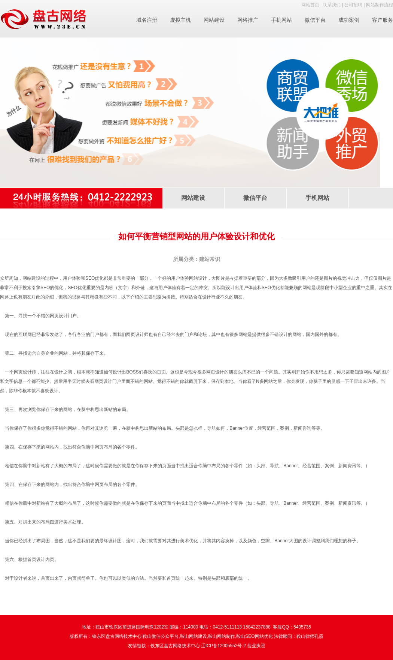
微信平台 (315, 20)
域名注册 (146, 20)
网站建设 (214, 20)
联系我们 (332, 5)
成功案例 (348, 20)
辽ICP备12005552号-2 (223, 645)
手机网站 (281, 20)
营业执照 (256, 645)
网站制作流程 (379, 5)
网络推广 (247, 20)
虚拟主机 (180, 20)
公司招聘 (353, 5)
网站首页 (310, 5)
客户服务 (382, 20)
